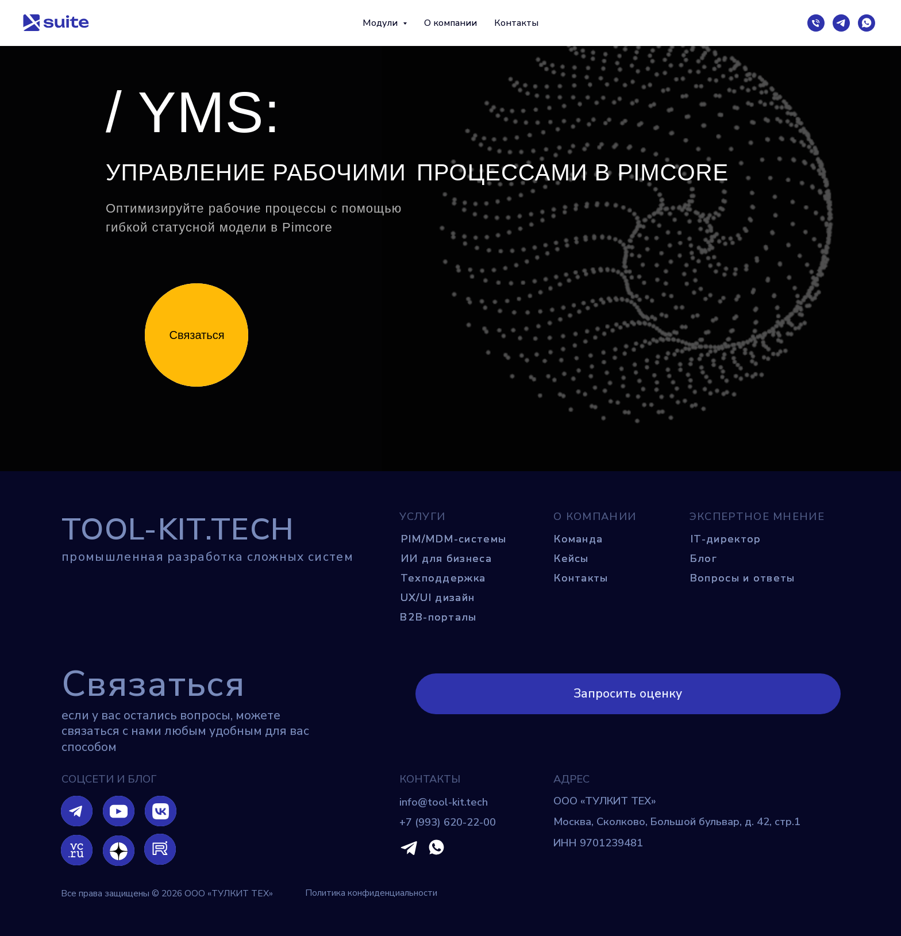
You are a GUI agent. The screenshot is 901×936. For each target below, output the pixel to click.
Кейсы (571, 558)
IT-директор (725, 539)
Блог (703, 558)
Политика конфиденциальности (371, 893)
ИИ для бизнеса (446, 558)
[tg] (841, 23)
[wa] (866, 23)
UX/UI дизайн (438, 597)
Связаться (197, 335)
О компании (450, 23)
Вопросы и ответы (742, 578)
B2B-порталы (437, 617)
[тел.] (816, 23)
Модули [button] (381, 23)
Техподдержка (443, 578)
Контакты (516, 23)
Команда (578, 539)
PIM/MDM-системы (454, 539)
